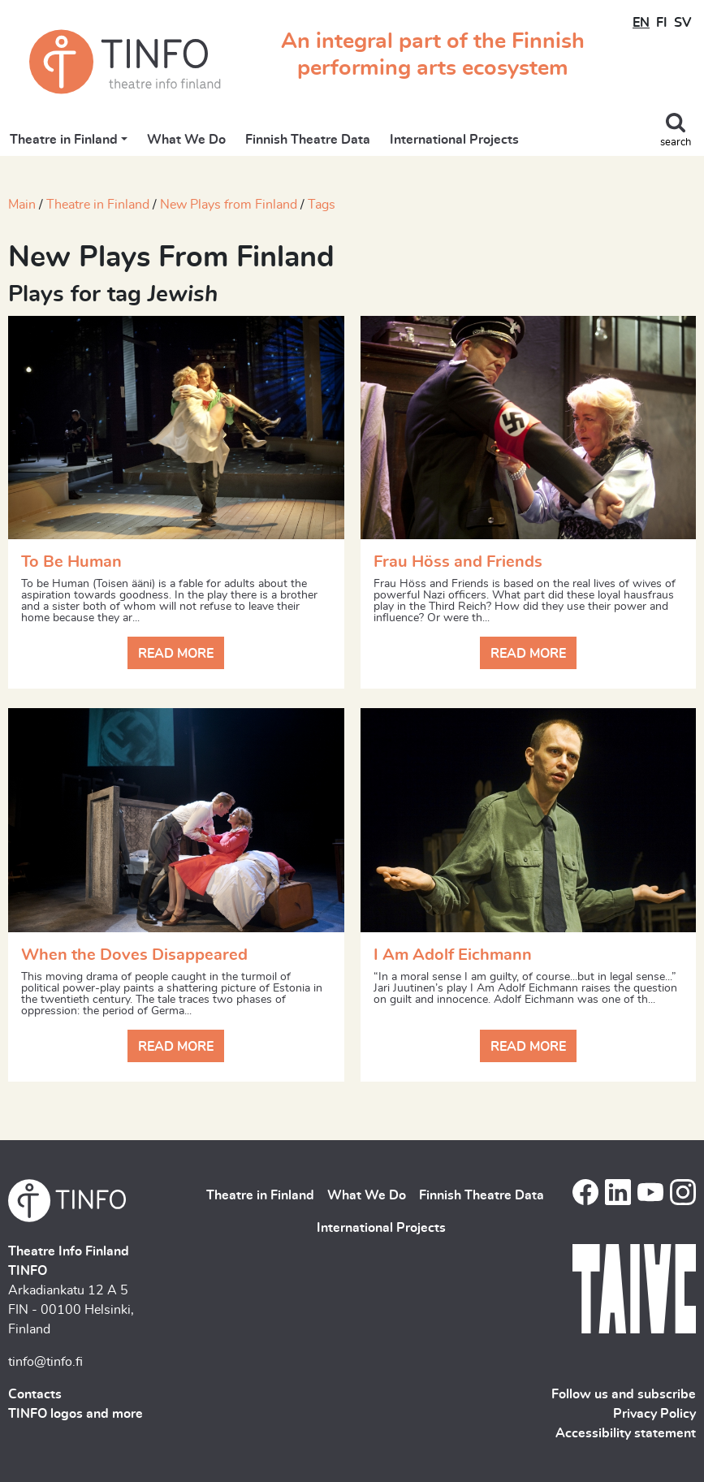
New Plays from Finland (228, 204)
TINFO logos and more (75, 1413)
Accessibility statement (625, 1433)
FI (661, 22)
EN (641, 22)
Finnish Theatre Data (307, 139)
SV (682, 22)
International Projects (454, 139)
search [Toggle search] (675, 142)
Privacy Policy (654, 1413)
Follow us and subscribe (623, 1394)
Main (22, 204)
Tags (321, 204)
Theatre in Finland (64, 139)
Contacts (35, 1394)
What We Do (186, 139)
